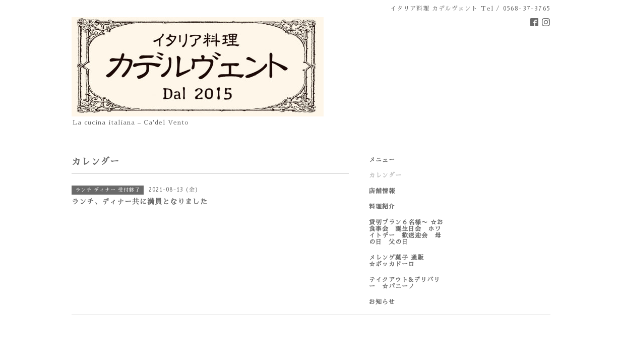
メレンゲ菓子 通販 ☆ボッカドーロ (406, 261)
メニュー (382, 160)
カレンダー (385, 175)
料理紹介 (382, 207)
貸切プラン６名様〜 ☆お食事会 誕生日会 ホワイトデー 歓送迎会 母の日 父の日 (406, 232)
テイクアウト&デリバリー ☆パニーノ (404, 283)
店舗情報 (382, 191)
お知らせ (382, 302)
